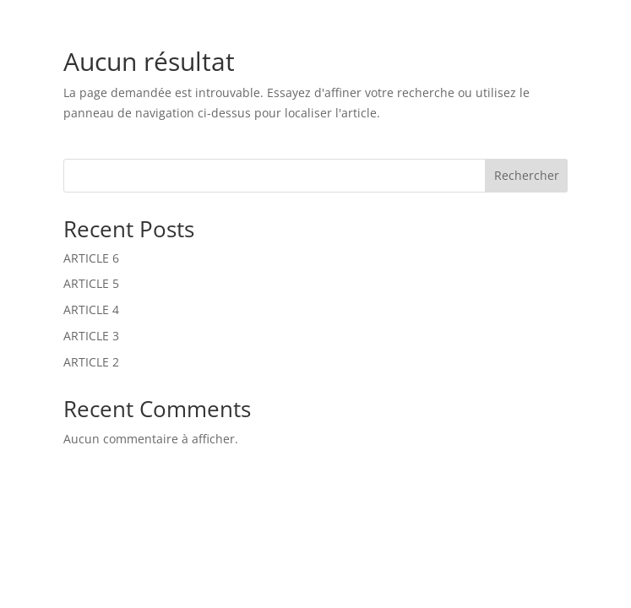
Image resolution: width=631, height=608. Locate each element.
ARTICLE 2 (91, 362)
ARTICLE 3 (91, 336)
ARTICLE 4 (91, 309)
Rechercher (526, 175)
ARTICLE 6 (91, 258)
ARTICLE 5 (91, 283)
